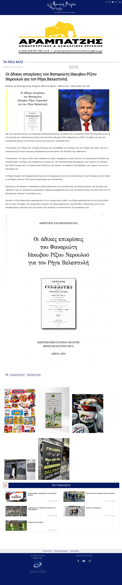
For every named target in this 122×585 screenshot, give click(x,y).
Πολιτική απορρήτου (61, 553)
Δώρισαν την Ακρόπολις (93, 507)
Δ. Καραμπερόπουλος (17, 374)
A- (74, 67)
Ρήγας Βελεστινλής (34, 374)
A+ (71, 67)
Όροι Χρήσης (74, 553)
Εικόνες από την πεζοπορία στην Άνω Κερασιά (100, 492)
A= (77, 67)
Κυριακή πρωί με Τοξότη (35, 521)
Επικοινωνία (47, 553)
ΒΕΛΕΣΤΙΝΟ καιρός (12, 8)
